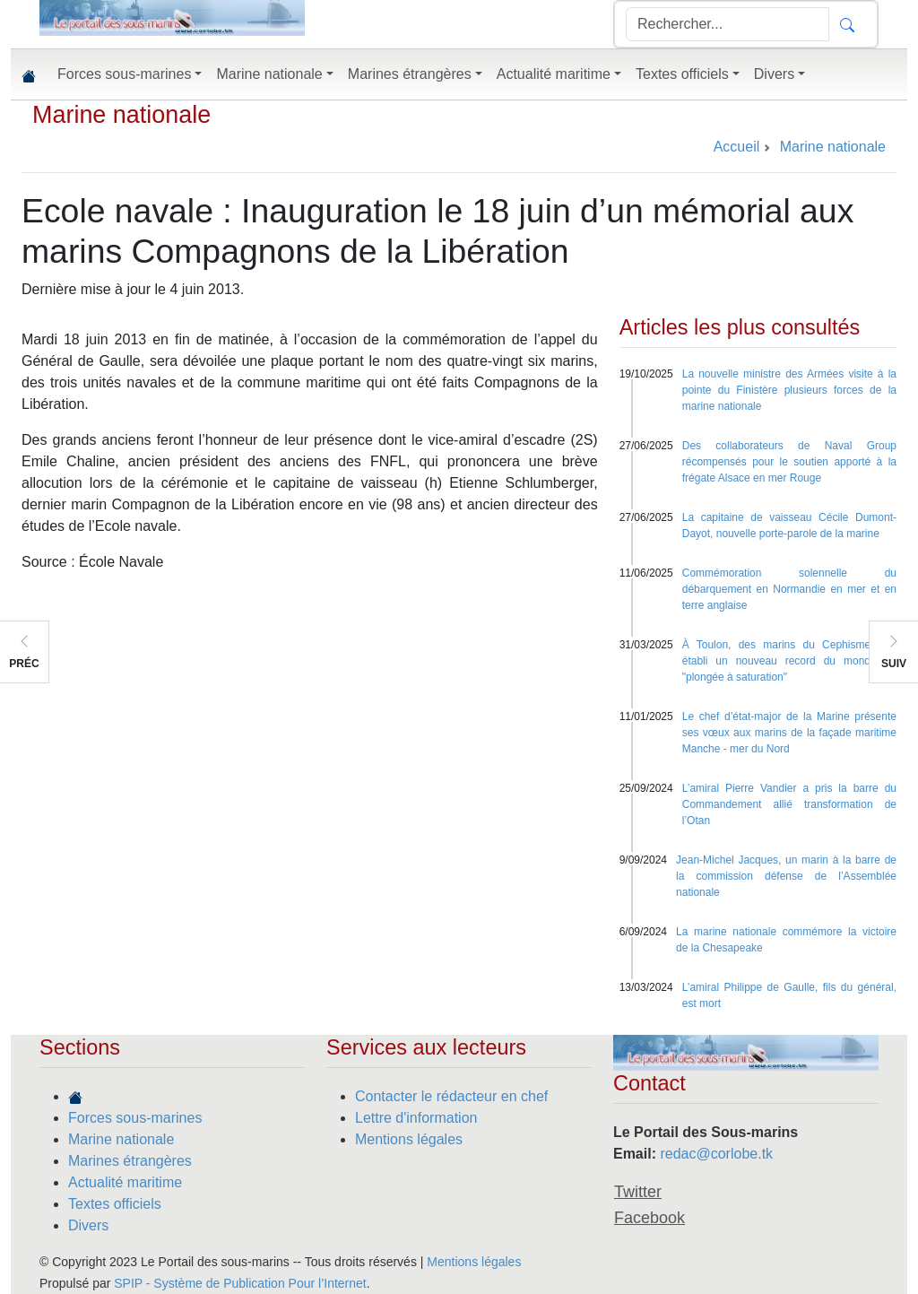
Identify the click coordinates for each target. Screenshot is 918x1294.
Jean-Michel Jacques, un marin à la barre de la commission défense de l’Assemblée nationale (786, 876)
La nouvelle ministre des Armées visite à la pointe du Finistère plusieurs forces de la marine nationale (789, 390)
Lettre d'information (416, 1117)
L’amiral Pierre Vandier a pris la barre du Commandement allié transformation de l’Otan (789, 804)
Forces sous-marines (135, 1117)
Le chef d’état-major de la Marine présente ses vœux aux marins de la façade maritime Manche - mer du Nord (789, 732)
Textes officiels (114, 1203)
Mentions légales (409, 1139)
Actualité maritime (125, 1182)
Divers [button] (774, 74)
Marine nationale (121, 114)
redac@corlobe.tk (716, 1153)
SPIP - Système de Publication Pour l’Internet (240, 1283)
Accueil (737, 146)
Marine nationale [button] (269, 74)
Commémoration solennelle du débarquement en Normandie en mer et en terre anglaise (789, 589)
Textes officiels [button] (682, 74)
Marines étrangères (130, 1160)
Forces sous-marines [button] (124, 74)
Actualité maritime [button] (554, 74)
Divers (88, 1225)
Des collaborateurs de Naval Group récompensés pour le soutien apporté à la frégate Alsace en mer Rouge (789, 461)
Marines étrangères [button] (410, 74)
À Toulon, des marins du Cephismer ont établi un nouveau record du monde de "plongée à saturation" (789, 660)
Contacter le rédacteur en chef (451, 1096)
